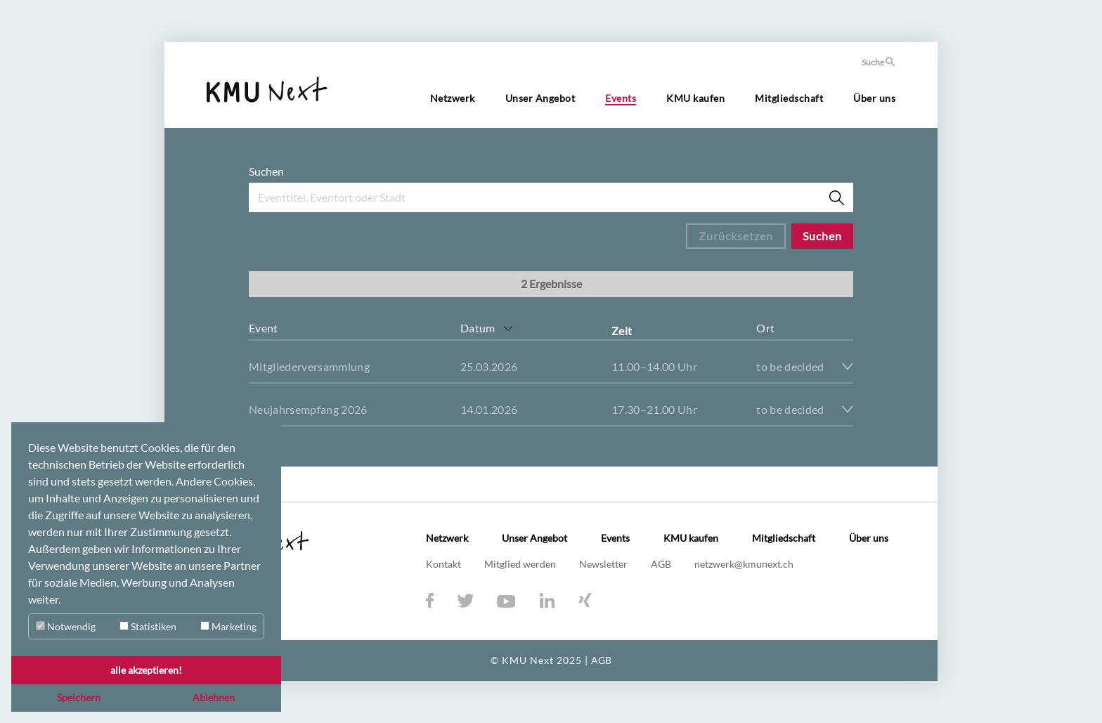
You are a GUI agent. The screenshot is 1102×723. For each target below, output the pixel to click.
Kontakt (444, 564)
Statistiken (147, 626)
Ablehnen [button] (214, 697)
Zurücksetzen (736, 235)
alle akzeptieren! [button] (146, 670)
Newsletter (604, 564)
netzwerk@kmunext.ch (743, 564)
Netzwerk (452, 98)
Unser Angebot (540, 98)
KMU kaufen (695, 98)
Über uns (874, 98)
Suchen (266, 171)
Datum (477, 328)
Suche (878, 62)
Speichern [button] (79, 697)
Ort (765, 328)
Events (620, 98)
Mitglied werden (521, 564)
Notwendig (66, 626)
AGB (662, 564)
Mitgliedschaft (789, 98)
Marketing (228, 626)
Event (263, 328)
